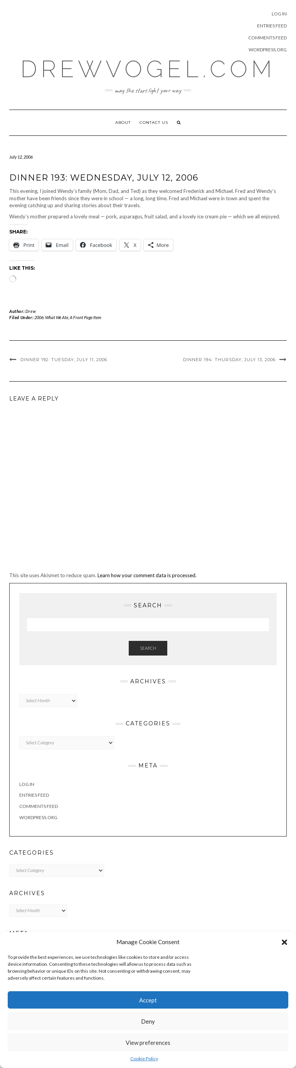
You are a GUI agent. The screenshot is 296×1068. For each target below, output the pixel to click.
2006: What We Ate (51, 317)
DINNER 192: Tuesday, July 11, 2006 (63, 359)
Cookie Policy (144, 1058)
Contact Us (154, 122)
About (123, 122)
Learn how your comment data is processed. (147, 575)
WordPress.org (268, 49)
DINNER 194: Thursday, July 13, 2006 (229, 359)
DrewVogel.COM (148, 69)
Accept (148, 1000)
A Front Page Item (85, 317)
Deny (148, 1021)
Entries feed (272, 26)
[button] (284, 942)
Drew (30, 311)
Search (148, 648)
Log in (279, 14)
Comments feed (267, 38)
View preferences (148, 1042)
